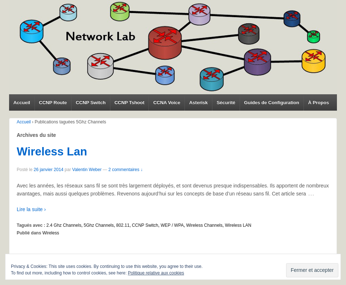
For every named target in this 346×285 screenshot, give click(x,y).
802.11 (123, 225)
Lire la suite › (31, 209)
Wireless (50, 232)
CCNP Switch (91, 102)
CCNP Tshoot (129, 102)
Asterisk (198, 102)
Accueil (21, 102)
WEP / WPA (172, 225)
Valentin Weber (87, 169)
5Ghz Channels (99, 225)
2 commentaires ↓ (125, 169)
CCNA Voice (166, 102)
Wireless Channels (204, 225)
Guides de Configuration (271, 102)
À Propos (318, 102)
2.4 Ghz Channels (63, 225)
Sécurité (226, 102)
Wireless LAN (238, 225)
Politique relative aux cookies (156, 273)
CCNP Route (53, 102)
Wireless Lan (52, 151)
